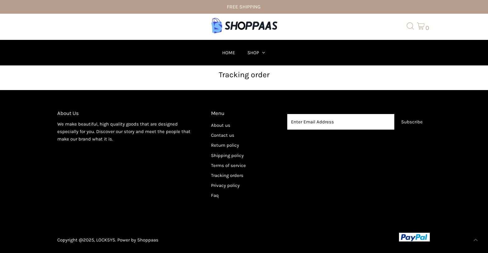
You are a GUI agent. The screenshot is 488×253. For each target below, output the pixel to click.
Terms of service (228, 165)
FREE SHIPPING (243, 7)
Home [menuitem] (228, 52)
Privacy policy (225, 185)
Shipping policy (227, 155)
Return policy (225, 145)
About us (220, 125)
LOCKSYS (105, 240)
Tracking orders (227, 175)
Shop (253, 52)
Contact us (222, 135)
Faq (215, 195)
